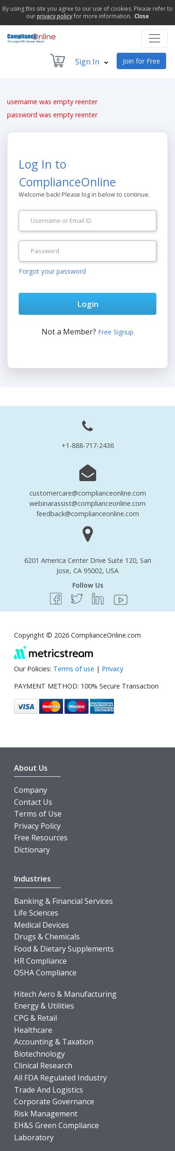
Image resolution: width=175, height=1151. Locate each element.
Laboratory (34, 1137)
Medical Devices (41, 925)
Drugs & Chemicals (47, 936)
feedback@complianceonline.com (87, 513)
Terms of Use (38, 814)
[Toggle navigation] (154, 38)
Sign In (91, 62)
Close (141, 16)
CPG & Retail (35, 1018)
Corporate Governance (54, 1101)
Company (30, 790)
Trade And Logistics (48, 1090)
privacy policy (54, 16)
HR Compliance (40, 961)
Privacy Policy (37, 826)
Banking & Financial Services (63, 901)
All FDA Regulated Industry (60, 1078)
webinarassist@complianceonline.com (87, 503)
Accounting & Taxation (53, 1042)
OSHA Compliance (45, 972)
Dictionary (32, 850)
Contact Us (33, 802)
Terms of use (73, 668)
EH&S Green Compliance (56, 1125)
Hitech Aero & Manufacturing (65, 994)
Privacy (112, 668)
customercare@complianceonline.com (87, 493)
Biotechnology (39, 1054)
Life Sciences (36, 913)
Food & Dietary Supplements (64, 949)
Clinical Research (43, 1065)
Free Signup (115, 331)
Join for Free (141, 61)
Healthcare (33, 1030)
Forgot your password (52, 271)
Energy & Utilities (44, 1006)
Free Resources (41, 837)
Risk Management (45, 1113)
